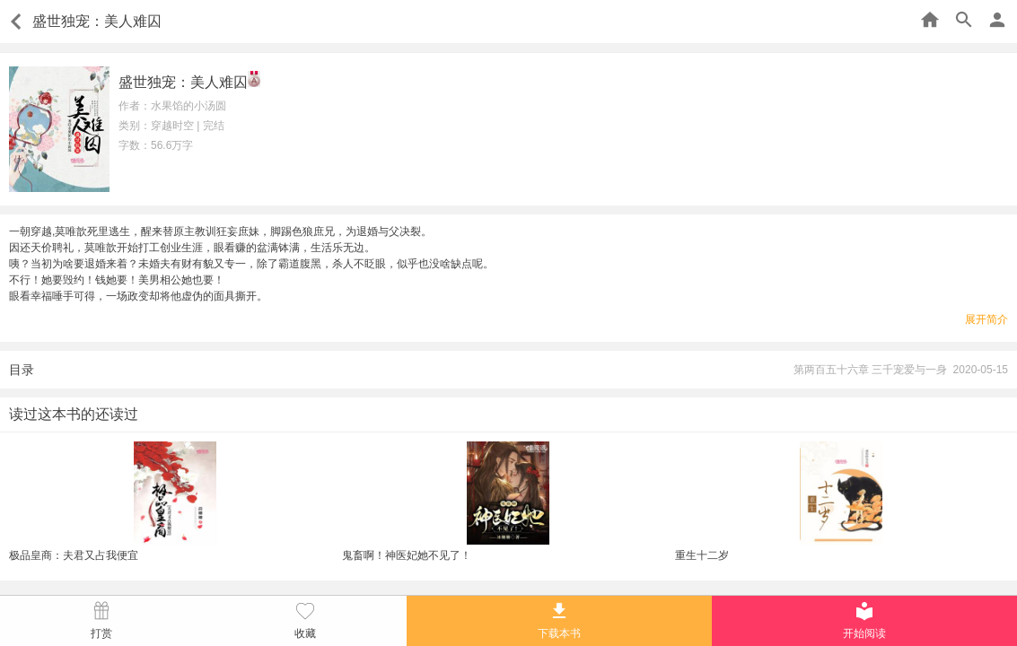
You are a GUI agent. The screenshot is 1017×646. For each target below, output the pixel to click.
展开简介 (986, 319)
